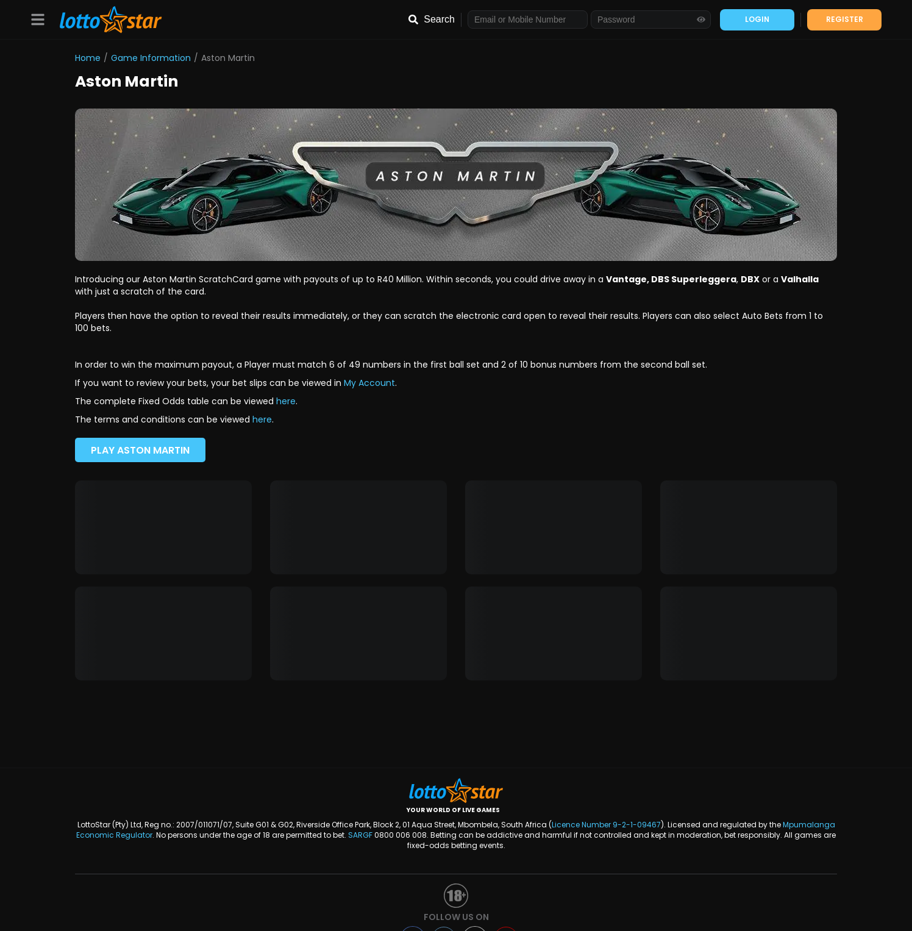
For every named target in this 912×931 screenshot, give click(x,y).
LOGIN (757, 19)
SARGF (360, 835)
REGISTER (844, 19)
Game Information (151, 58)
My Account (369, 383)
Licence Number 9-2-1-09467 (606, 824)
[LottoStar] (104, 19)
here (286, 401)
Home (88, 58)
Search (439, 19)
